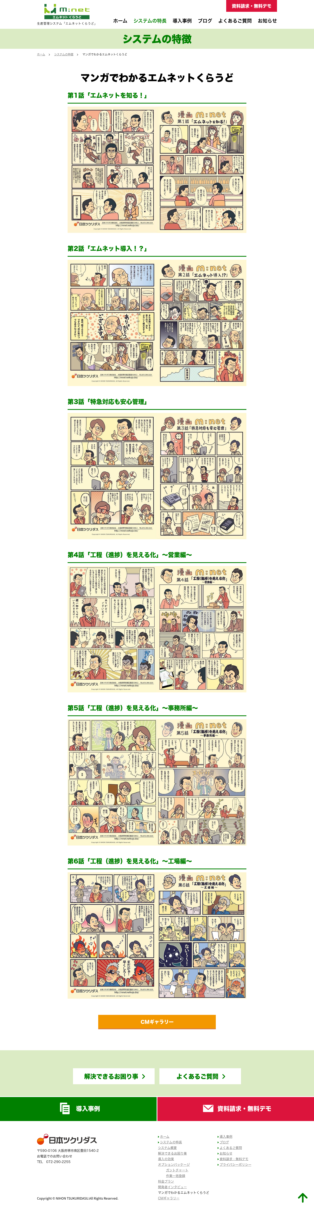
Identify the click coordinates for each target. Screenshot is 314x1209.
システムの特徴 (63, 54)
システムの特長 (150, 21)
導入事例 (182, 21)
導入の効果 (166, 1159)
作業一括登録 (175, 1176)
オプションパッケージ (174, 1165)
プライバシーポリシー (235, 1165)
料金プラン (166, 1181)
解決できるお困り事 (111, 1076)
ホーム (120, 21)
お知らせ (267, 21)
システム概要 (167, 1148)
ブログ (205, 21)
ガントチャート (177, 1170)
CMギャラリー (157, 1021)
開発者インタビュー (172, 1187)
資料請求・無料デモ (251, 6)
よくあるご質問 (235, 21)
